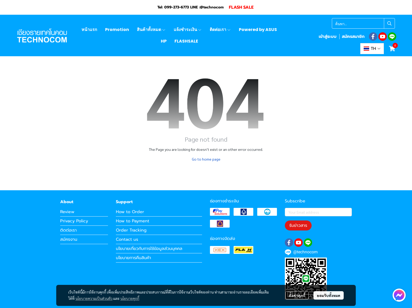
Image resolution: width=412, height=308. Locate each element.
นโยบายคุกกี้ (129, 298)
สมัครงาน (68, 239)
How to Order (130, 212)
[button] (363, 23)
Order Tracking (131, 230)
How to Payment (132, 221)
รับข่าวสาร (298, 225)
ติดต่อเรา (68, 230)
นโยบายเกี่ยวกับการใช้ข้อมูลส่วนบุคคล (149, 248)
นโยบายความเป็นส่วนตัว (93, 298)
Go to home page (206, 159)
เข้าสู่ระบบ (328, 36)
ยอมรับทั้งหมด (328, 295)
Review (67, 212)
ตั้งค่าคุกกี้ (297, 295)
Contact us (127, 239)
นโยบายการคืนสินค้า (133, 258)
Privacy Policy (74, 221)
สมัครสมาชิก (353, 36)
